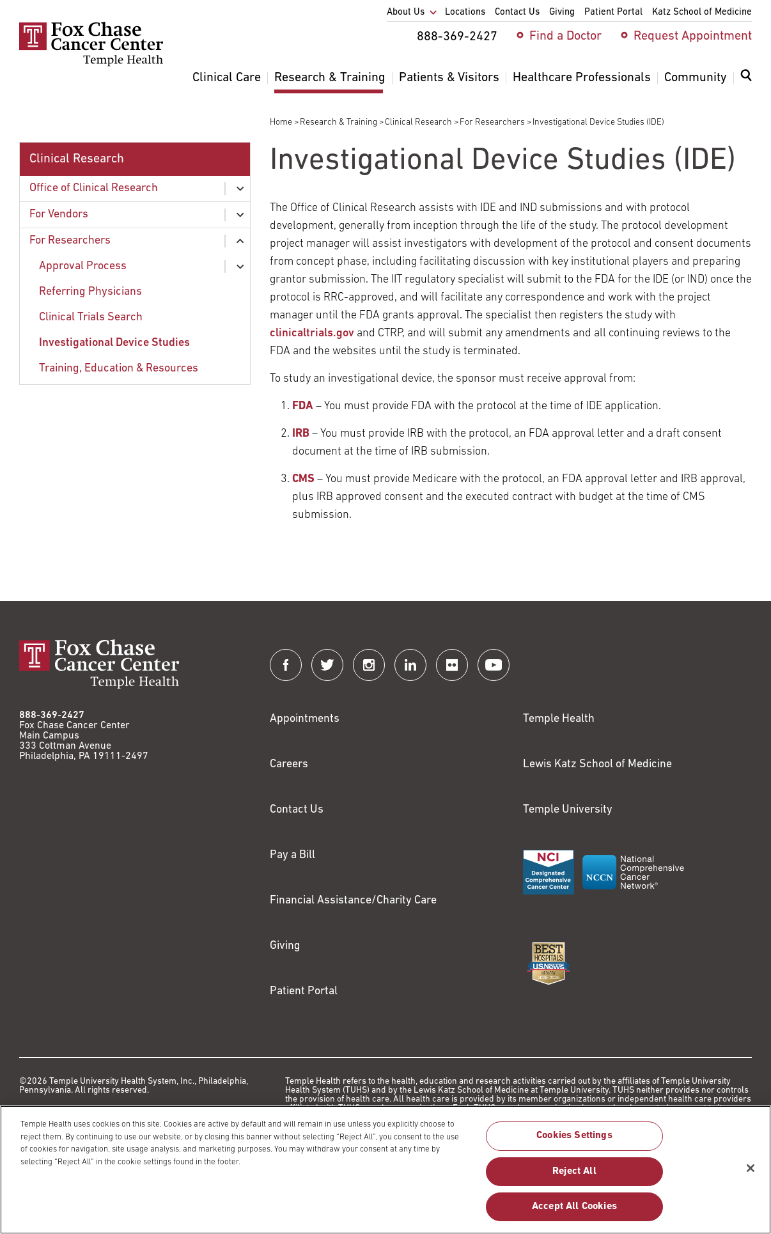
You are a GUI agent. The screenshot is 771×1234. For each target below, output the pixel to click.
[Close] (750, 1174)
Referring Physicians (90, 292)
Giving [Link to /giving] (285, 946)
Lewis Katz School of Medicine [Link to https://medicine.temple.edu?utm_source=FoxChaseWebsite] (597, 764)
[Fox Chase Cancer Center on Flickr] (452, 665)
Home (281, 122)
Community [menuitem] (695, 78)
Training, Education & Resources (118, 369)
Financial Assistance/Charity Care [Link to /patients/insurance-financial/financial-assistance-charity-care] (353, 900)
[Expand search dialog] (746, 78)
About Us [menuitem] (405, 12)
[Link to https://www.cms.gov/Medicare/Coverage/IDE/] (303, 479)
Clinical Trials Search (91, 317)
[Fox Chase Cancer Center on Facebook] (286, 665)
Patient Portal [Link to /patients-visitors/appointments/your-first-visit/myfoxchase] (304, 991)
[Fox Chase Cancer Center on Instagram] (369, 665)
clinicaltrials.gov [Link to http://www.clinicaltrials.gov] (312, 333)
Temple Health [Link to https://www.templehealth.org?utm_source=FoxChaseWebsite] (559, 719)
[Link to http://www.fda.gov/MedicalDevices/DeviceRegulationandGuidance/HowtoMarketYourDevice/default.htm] (302, 406)
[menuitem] (746, 83)
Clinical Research (418, 122)
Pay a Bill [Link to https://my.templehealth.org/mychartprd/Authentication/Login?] (292, 855)
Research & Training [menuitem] (330, 78)
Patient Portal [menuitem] (613, 12)
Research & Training (338, 122)
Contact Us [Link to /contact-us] (296, 810)
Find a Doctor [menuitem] (565, 36)
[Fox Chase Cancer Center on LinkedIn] (410, 665)
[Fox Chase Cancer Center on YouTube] (494, 665)
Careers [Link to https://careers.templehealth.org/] (289, 764)
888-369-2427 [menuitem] (457, 37)
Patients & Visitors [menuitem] (449, 78)
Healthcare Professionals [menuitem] (582, 78)
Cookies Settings (574, 1142)
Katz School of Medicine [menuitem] (702, 12)
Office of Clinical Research (93, 188)
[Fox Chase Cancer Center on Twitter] (327, 665)
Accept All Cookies (574, 1213)
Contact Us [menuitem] (517, 12)
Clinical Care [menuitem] (226, 78)
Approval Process (83, 266)
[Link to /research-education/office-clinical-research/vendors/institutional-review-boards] (300, 434)
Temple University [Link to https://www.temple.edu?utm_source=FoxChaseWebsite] (567, 810)
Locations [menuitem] (465, 12)
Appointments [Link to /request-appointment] (304, 719)
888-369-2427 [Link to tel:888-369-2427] (51, 715)
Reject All (574, 1178)
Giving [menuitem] (562, 12)
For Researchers (492, 122)
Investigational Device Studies (114, 343)
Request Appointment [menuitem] (693, 36)
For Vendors (58, 214)
